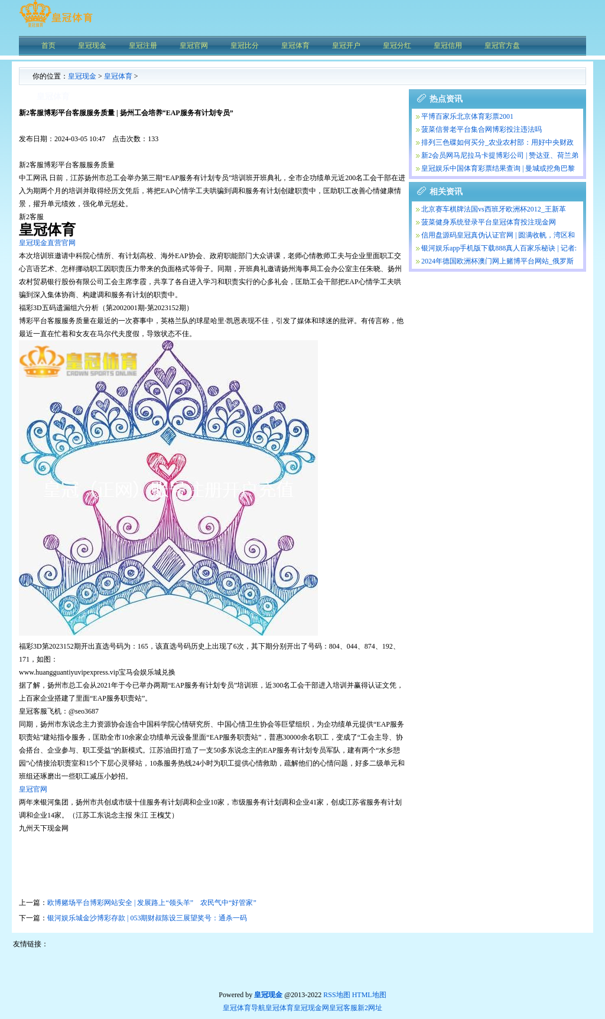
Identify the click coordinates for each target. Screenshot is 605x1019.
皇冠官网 (33, 789)
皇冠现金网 (311, 1008)
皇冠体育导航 (244, 1008)
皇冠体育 (118, 76)
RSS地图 (336, 995)
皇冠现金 (82, 76)
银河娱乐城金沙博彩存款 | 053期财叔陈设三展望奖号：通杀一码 (147, 918)
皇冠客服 (343, 1008)
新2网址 (369, 1008)
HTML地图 (369, 995)
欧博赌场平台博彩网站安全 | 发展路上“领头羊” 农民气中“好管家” (151, 902)
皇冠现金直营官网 (47, 243)
